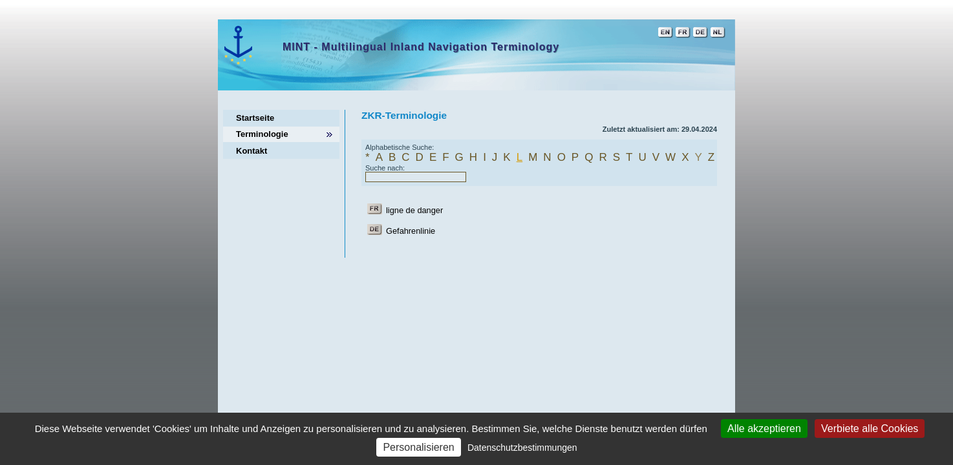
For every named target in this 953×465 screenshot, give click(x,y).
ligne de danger (414, 210)
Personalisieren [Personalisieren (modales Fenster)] (418, 447)
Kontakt (251, 151)
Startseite (255, 118)
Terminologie (262, 134)
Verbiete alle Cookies (869, 428)
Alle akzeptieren (764, 428)
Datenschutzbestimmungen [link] (522, 447)
